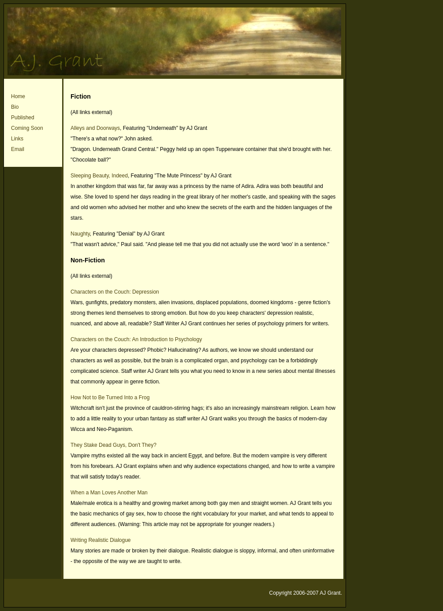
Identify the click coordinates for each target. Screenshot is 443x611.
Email (17, 149)
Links (17, 139)
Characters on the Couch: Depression (115, 292)
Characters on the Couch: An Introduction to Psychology (136, 339)
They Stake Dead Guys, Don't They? (113, 445)
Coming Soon (27, 128)
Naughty (80, 234)
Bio (15, 107)
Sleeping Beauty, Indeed (99, 176)
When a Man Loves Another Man (109, 493)
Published (22, 117)
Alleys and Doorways (95, 128)
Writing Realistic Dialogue (101, 540)
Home (18, 96)
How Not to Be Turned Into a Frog (110, 397)
